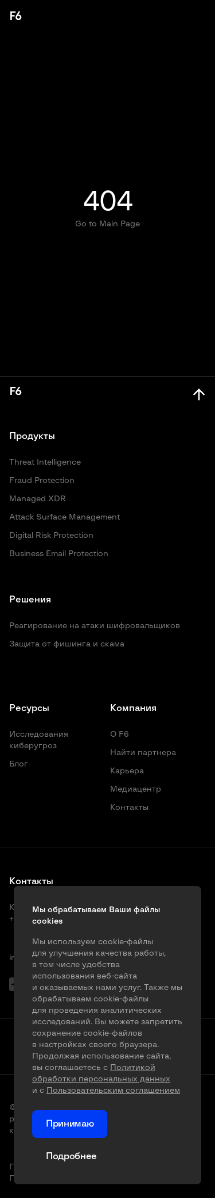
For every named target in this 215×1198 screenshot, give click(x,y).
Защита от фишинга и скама (66, 644)
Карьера (127, 771)
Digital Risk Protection (51, 536)
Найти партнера (143, 753)
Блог (18, 764)
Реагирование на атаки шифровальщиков (94, 626)
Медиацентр (135, 789)
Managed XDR (37, 499)
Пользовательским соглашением (113, 1091)
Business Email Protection (58, 554)
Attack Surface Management (64, 517)
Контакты (129, 808)
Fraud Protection (42, 481)
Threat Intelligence (45, 462)
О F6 (119, 734)
